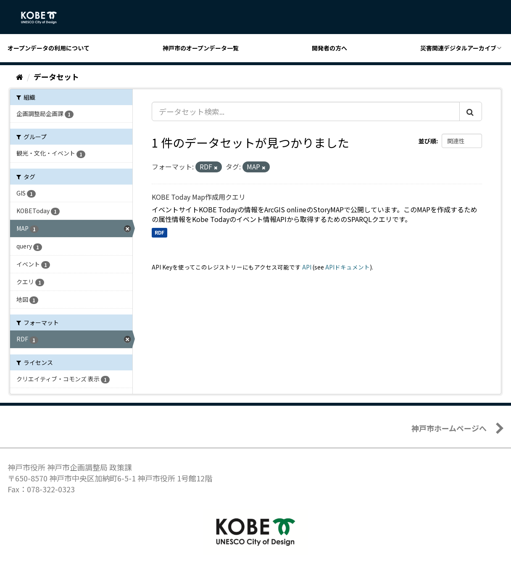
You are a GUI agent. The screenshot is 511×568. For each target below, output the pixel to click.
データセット (56, 76)
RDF (159, 232)
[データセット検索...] (306, 111)
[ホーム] (19, 76)
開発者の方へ (329, 48)
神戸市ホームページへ (449, 428)
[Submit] (470, 111)
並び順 (427, 141)
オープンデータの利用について (49, 48)
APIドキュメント (347, 267)
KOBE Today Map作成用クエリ (198, 197)
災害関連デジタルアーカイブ (458, 48)
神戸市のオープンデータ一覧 (201, 48)
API (306, 267)
